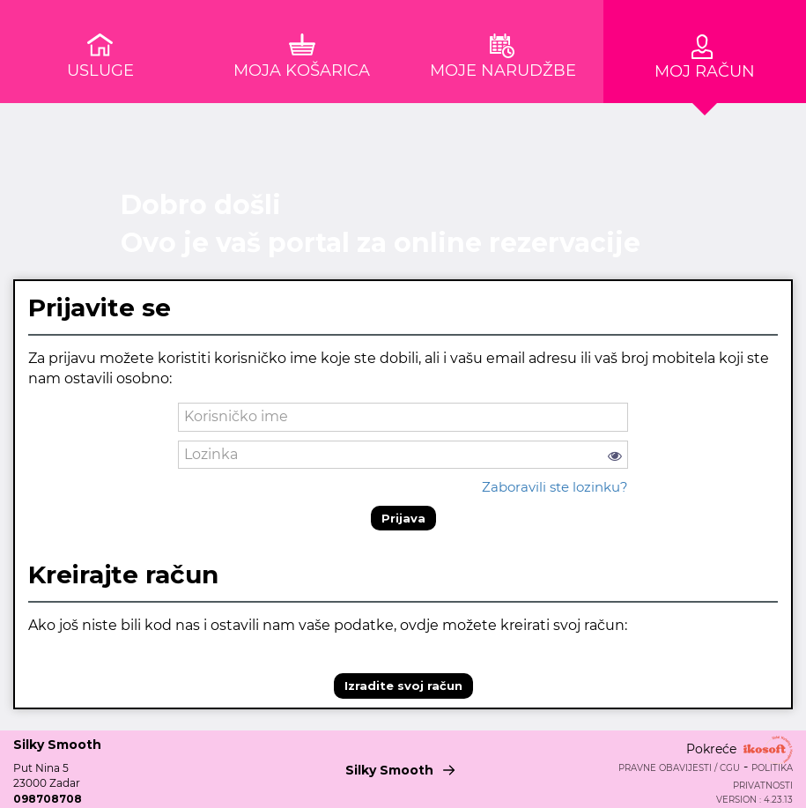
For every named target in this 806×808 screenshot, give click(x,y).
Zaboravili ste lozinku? (555, 486)
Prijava (403, 518)
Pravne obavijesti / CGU (679, 768)
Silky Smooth (403, 767)
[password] (403, 455)
